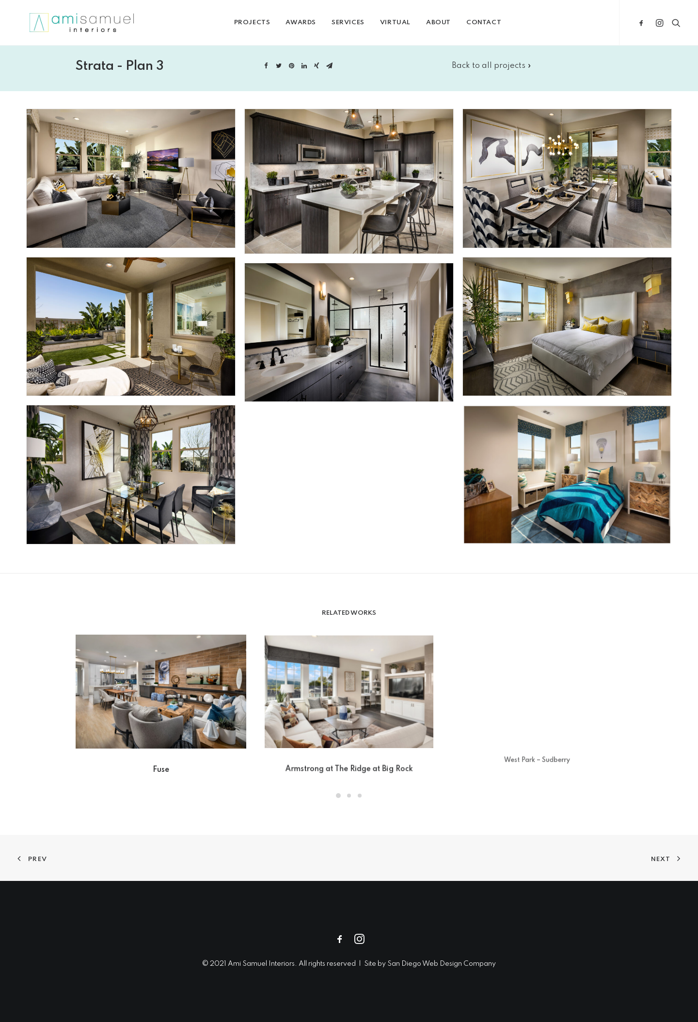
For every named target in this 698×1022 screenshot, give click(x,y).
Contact (497, 26)
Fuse (161, 762)
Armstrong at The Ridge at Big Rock (349, 748)
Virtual (409, 26)
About (452, 26)
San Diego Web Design (425, 963)
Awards (315, 26)
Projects (266, 26)
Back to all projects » (491, 76)
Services (361, 26)
